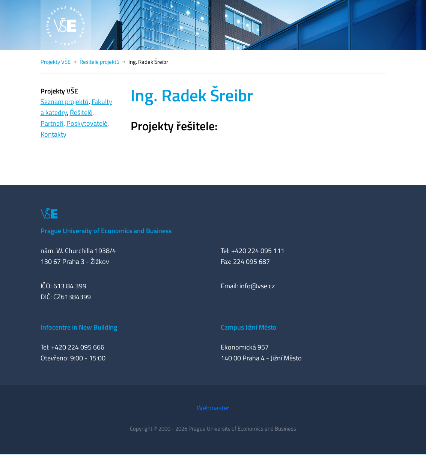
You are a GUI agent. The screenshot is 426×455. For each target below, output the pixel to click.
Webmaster (213, 408)
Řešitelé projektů (99, 61)
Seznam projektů (65, 101)
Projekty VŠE (56, 61)
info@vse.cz (257, 286)
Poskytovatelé (86, 123)
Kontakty (53, 134)
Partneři (52, 123)
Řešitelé (81, 112)
